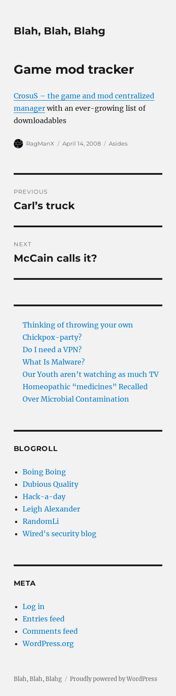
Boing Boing (44, 471)
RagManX (40, 143)
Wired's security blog (59, 533)
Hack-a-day (44, 496)
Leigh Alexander (51, 508)
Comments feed (50, 631)
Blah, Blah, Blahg (59, 31)
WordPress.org (48, 643)
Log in (34, 606)
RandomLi (41, 521)
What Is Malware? (54, 361)
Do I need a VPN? (52, 349)
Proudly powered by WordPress (113, 679)
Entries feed (44, 618)
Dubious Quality (50, 484)
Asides (118, 143)
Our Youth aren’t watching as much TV (91, 374)
